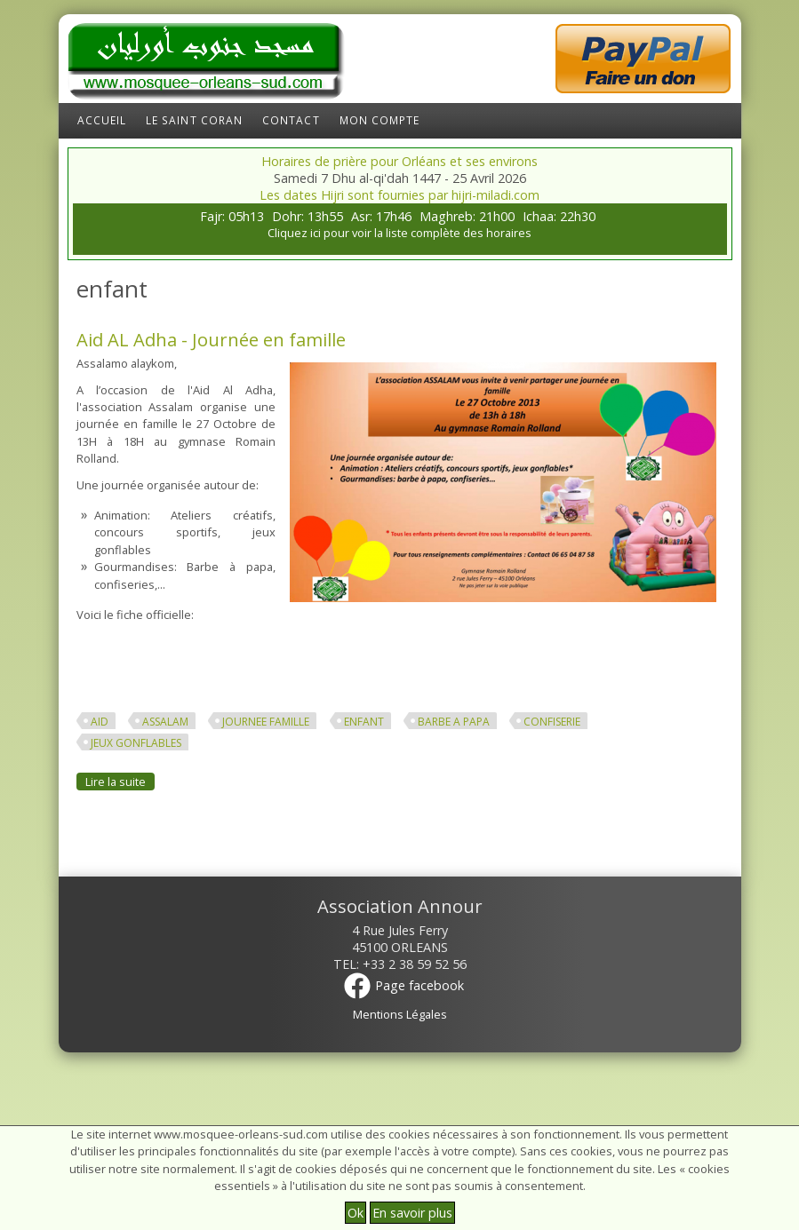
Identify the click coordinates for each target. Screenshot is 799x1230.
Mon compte (380, 120)
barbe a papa (454, 721)
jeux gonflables (136, 742)
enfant (364, 721)
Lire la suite (120, 781)
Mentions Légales (400, 1014)
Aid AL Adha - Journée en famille (211, 339)
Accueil (102, 120)
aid (99, 721)
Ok (356, 1212)
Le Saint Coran (194, 120)
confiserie (551, 721)
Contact (291, 120)
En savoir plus (412, 1212)
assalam (165, 721)
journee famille (265, 721)
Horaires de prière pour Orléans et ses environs (399, 161)
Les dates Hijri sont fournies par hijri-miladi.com (399, 194)
